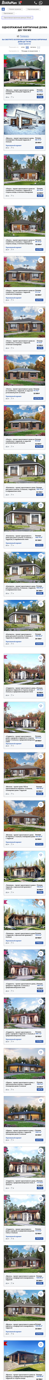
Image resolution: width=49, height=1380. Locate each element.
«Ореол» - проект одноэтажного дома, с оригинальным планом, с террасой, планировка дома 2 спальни (20, 1084)
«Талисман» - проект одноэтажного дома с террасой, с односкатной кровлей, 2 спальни (21, 887)
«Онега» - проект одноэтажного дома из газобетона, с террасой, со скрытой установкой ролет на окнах (19, 390)
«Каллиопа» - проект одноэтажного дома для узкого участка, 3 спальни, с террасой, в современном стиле (21, 489)
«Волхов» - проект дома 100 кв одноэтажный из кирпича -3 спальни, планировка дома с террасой (19, 788)
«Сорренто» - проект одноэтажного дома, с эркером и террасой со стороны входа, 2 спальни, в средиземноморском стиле (21, 689)
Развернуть (24, 36)
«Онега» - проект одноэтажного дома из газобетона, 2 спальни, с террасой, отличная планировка (20, 292)
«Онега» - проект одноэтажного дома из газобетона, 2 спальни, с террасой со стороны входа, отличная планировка (20, 190)
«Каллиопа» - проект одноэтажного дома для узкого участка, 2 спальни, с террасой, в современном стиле (21, 588)
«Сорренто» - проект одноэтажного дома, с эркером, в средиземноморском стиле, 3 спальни (21, 1182)
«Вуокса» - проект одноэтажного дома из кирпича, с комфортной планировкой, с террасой (20, 1277)
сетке (23, 47)
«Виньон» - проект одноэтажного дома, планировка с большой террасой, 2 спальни (20, 91)
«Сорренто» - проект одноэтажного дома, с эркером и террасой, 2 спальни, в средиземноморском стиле (21, 985)
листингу (33, 47)
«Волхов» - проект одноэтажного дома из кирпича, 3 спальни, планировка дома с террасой (20, 836)
